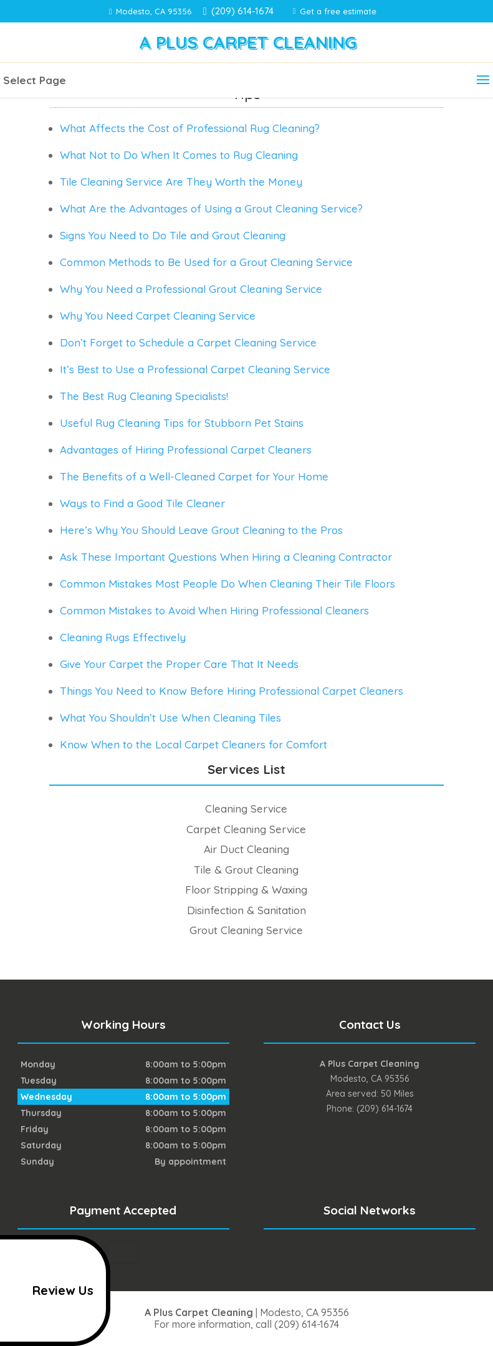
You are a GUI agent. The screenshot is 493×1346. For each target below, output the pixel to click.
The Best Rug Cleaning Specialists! (144, 396)
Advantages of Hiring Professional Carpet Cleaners (186, 449)
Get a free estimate (335, 11)
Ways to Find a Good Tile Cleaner (142, 503)
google (380, 1252)
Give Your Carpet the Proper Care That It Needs (179, 664)
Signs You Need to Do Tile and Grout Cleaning (172, 235)
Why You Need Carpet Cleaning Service (158, 315)
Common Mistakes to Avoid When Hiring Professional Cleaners (214, 610)
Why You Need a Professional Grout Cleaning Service (191, 288)
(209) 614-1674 (240, 11)
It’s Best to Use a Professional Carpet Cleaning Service (195, 369)
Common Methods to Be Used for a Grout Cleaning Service (206, 262)
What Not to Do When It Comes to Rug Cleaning (179, 154)
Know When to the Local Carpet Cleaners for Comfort (193, 744)
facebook (356, 1252)
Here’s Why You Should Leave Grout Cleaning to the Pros (201, 530)
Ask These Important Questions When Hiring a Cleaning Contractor (226, 556)
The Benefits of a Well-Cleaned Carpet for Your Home (194, 476)
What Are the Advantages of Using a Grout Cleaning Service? (211, 208)
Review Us (48, 1290)
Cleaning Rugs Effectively (123, 637)
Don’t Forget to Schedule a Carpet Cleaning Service (188, 342)
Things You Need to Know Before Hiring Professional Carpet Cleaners (231, 690)
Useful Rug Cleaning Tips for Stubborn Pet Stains (182, 422)
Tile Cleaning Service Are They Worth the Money (181, 181)
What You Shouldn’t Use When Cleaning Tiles (170, 717)
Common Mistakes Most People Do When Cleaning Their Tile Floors (227, 583)
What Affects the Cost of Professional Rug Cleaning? (190, 128)
